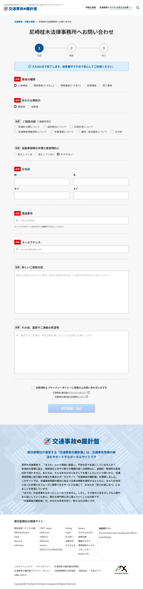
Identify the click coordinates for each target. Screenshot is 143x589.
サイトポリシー (43, 566)
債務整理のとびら (86, 545)
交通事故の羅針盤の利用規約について (71, 396)
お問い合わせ (20, 574)
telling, (68, 528)
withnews (19, 545)
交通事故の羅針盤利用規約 (66, 566)
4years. (81, 528)
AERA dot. (44, 540)
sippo (68, 532)
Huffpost (44, 536)
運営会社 (83, 570)
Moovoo (18, 540)
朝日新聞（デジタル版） (25, 528)
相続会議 (82, 536)
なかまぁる (70, 545)
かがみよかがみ (85, 532)
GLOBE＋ (69, 536)
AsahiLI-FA (83, 553)
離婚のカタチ (84, 540)
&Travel (25, 532)
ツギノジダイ (84, 549)
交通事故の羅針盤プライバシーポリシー (32, 570)
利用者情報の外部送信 (65, 570)
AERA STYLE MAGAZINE (51, 549)
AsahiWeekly (105, 537)
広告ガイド (96, 570)
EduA (16, 536)
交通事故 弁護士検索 (24, 21)
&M (15, 532)
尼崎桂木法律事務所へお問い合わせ (55, 21)
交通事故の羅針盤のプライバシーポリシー (71, 392)
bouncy (43, 545)
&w (19, 532)
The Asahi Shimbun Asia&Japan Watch (118, 532)
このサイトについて (23, 566)
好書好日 (69, 540)
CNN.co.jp (44, 532)
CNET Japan (46, 528)
